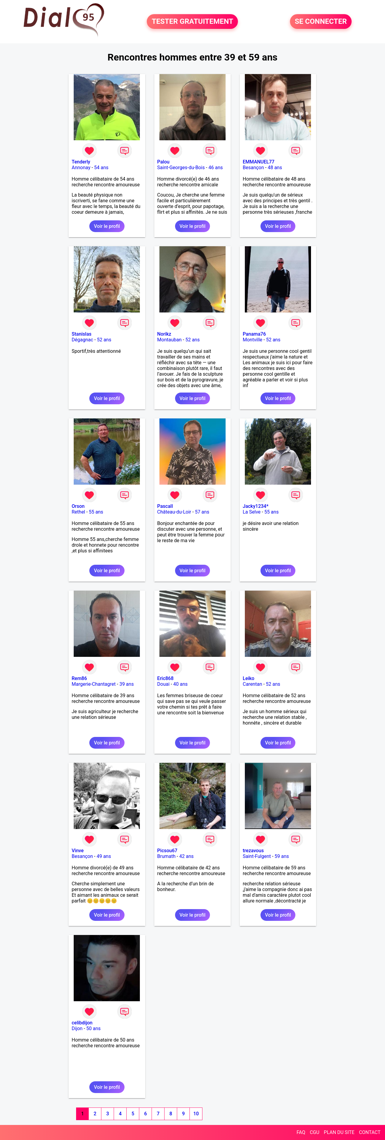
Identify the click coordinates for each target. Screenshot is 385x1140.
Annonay (81, 167)
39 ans (126, 684)
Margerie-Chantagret (94, 684)
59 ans (282, 856)
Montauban (169, 340)
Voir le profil (107, 226)
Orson (78, 506)
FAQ (301, 1132)
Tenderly (81, 162)
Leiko (248, 678)
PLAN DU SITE (339, 1132)
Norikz (164, 334)
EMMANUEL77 (258, 162)
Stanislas (81, 334)
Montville (252, 340)
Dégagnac (82, 340)
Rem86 (79, 678)
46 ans (215, 167)
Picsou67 (167, 850)
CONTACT (369, 1132)
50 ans (93, 1028)
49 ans (104, 856)
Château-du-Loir (174, 512)
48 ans (275, 167)
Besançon (253, 167)
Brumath (166, 856)
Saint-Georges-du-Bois (181, 167)
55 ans (96, 512)
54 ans (101, 167)
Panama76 (254, 334)
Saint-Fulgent (257, 856)
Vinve (78, 850)
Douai (163, 684)
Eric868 (165, 678)
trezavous (253, 850)
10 (196, 1114)
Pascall (165, 506)
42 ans (186, 856)
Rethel (78, 512)
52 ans (104, 340)
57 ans (202, 512)
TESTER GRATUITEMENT (192, 21)
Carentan (252, 684)
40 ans (180, 684)
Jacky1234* (256, 506)
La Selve (251, 512)
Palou (163, 162)
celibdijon (82, 1023)
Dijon (77, 1028)
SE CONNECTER (321, 21)
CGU (314, 1132)
